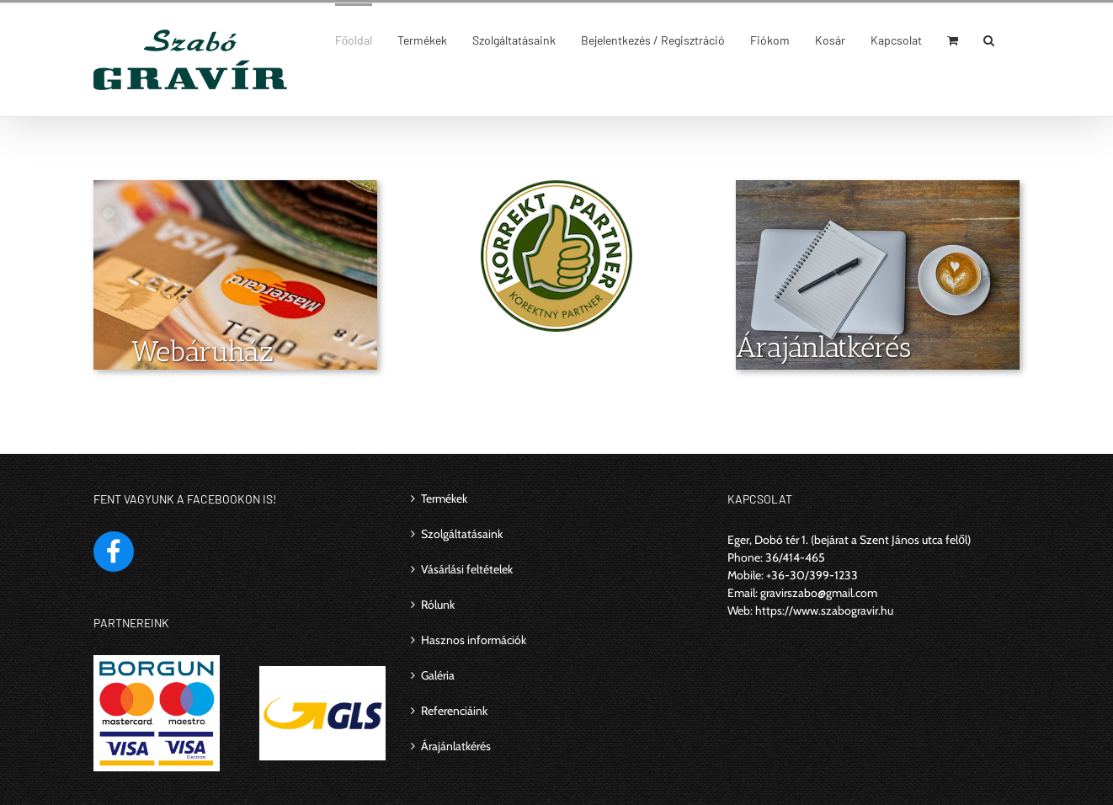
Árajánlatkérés (823, 347)
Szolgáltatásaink (462, 533)
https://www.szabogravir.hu (824, 610)
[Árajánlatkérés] (878, 188)
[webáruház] (235, 188)
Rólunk (438, 604)
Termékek (444, 498)
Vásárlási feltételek (467, 569)
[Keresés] (988, 38)
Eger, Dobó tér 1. (767, 539)
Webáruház (202, 351)
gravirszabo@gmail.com (818, 592)
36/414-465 (795, 557)
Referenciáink (454, 710)
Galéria (438, 675)
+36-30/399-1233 (812, 575)
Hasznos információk (473, 640)
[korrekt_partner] (556, 188)
